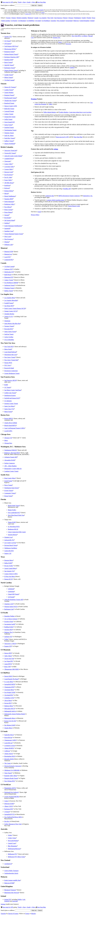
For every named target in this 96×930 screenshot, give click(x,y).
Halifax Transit (8, 290)
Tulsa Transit (8, 773)
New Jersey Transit (9, 357)
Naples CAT (7, 553)
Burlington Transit (9, 68)
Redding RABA (8, 627)
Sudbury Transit (8, 141)
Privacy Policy (35, 214)
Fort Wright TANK (9, 692)
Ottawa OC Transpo (10, 87)
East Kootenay (8, 174)
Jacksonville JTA (9, 540)
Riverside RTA (8, 329)
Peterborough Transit (10, 98)
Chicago (70, 18)
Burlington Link (9, 609)
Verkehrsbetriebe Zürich (11, 873)
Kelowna (6, 188)
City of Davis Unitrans (10, 619)
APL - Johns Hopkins (10, 466)
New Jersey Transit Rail (11, 360)
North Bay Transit (9, 138)
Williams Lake (8, 244)
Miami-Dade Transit (13, 505)
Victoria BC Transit (9, 153)
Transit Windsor (8, 92)
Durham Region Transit (11, 54)
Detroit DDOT (8, 676)
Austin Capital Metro (10, 568)
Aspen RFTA (8, 664)
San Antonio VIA (9, 571)
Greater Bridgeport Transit (11, 373)
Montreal (30, 18)
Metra (6, 440)
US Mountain (22, 20)
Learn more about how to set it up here (80, 112)
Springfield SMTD (9, 684)
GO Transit (7, 41)
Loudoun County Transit (11, 471)
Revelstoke (7, 217)
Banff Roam (7, 274)
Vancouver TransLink (10, 150)
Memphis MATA (9, 759)
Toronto (8, 18)
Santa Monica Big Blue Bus (12, 323)
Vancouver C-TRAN (10, 643)
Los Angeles (42, 18)
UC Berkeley (8, 401)
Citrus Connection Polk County (17, 532)
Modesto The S (8, 632)
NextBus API (67, 188)
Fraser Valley (8, 180)
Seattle (84, 18)
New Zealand (61, 20)
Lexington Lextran (9, 745)
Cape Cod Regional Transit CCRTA (14, 428)
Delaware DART (9, 803)
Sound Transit (8, 481)
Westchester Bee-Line (10, 354)
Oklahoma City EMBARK (12, 770)
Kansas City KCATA (10, 721)
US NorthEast (46, 20)
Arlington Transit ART (10, 457)
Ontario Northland (9, 143)
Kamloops (7, 185)
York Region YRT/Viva (11, 46)
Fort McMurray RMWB (11, 282)
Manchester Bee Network (11, 892)
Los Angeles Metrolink (11, 300)
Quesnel (6, 215)
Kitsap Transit (8, 496)
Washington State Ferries (11, 488)
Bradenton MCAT (13, 529)
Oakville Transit (9, 65)
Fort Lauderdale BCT (14, 512)
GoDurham (11, 591)
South (28, 2)
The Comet (7, 763)
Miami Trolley (12, 510)
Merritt (6, 193)
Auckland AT (8, 863)
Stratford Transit (9, 127)
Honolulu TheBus (9, 616)
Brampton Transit (9, 51)
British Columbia (39, 9)
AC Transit (7, 387)
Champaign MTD (9, 687)
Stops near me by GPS (62, 137)
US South (38, 20)
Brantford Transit (9, 103)
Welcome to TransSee (38, 31)
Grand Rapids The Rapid (11, 679)
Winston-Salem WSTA (10, 606)
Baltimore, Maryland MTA (12, 453)
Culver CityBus (8, 337)
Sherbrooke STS (9, 272)
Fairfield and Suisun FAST (12, 398)
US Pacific (14, 20)
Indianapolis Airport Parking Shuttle (14, 714)
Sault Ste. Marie (9, 135)
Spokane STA (8, 636)
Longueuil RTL (8, 259)
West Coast (7, 236)
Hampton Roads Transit (11, 778)
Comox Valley (8, 164)
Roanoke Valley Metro (10, 775)
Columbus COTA (9, 698)
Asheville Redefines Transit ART (13, 599)
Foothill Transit (8, 303)
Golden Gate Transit (10, 393)
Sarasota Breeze (12, 534)
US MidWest (30, 20)
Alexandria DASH (9, 460)
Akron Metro (8, 700)
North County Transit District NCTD (14, 308)
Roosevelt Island (9, 368)
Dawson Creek (8, 172)
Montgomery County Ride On (12, 468)
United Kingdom (84, 20)
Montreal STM (8, 251)
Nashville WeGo (9, 735)
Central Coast (12, 843)
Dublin (20, 899)
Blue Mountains (12, 846)
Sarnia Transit (8, 125)
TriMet (6, 639)
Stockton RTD (8, 629)
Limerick (7, 901)
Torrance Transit (9, 326)
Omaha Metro (8, 728)
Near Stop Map (40, 2)
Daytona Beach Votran (10, 545)
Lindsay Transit (8, 114)
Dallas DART (8, 563)
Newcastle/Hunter (13, 840)
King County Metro (10, 478)
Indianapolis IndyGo (10, 711)
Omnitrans (7, 321)
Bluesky (33, 913)
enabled (72, 67)
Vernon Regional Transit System (13, 234)
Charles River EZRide (10, 423)
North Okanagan (9, 201)
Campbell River (8, 158)
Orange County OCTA (10, 311)
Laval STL (7, 257)
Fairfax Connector (9, 463)
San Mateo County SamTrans (12, 390)
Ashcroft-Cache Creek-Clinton (13, 156)
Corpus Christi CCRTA (11, 574)
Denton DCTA (8, 579)
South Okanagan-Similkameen (13, 226)
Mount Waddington (9, 196)
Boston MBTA (8, 418)
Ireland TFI (7, 899)
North (19, 2)
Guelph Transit (8, 75)
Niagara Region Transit (11, 70)
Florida (89, 18)
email (39, 211)
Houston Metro (8, 560)
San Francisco (58, 18)
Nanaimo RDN (8, 199)
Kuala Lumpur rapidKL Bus (12, 880)
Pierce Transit (8, 485)
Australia (53, 20)
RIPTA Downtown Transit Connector (69, 196)
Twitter (27, 913)
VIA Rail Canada (9, 80)
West (33, 2)
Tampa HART (12, 522)
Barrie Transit (8, 62)
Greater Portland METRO (11, 796)
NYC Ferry (7, 365)
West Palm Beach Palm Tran (16, 515)
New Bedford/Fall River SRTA (13, 817)
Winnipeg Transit (9, 288)
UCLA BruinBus (9, 339)
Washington (77, 18)
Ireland (92, 20)
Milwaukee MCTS (9, 708)
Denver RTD (8, 653)
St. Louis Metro (8, 681)
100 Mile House (8, 183)
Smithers (6, 223)
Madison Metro (8, 706)
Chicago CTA (8, 438)
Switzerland (69, 20)
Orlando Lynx (8, 537)
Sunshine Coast (8, 231)
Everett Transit (8, 490)
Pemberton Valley (9, 204)
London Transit (8, 90)
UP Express (7, 43)
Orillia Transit (8, 119)
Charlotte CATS (8, 604)
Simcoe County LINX (10, 106)
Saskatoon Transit (9, 285)
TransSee (3, 913)
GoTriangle (11, 597)
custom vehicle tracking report (55, 200)
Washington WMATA (10, 450)
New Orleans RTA (9, 781)
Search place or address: (16, 5)
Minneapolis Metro (9, 718)
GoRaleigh (11, 589)
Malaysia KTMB (9, 883)
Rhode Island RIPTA (10, 425)
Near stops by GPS (7, 2)
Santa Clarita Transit (10, 331)
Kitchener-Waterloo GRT (11, 57)
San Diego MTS (9, 306)
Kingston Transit (9, 95)
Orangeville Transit (9, 116)
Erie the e (7, 821)
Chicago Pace (8, 443)
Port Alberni (7, 207)
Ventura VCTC (8, 316)
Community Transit (9, 493)
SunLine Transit (8, 334)
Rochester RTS (8, 809)
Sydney (10, 835)
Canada (36, 18)
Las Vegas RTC (8, 661)
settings (43, 12)
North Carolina (5, 20)
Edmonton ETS (8, 277)
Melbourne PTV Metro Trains (16, 857)
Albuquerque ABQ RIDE (11, 669)
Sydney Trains (12, 838)
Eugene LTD (28, 14)
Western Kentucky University (12, 766)
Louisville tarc (8, 743)
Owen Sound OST (9, 122)
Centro (6, 801)
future (60, 42)
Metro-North (8, 349)
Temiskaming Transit (10, 130)
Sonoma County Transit (11, 403)
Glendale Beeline (9, 314)
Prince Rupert (8, 212)
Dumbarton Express (10, 395)
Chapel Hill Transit (13, 594)
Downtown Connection (11, 370)
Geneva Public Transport (11, 870)
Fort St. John (8, 177)
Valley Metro (8, 656)
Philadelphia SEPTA (10, 788)
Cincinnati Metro (9, 689)
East (24, 2)
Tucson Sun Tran (9, 658)
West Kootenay (8, 239)
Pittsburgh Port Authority (11, 792)
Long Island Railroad (10, 352)
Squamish (7, 228)
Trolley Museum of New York (13, 824)
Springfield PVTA (9, 814)
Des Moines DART (9, 725)
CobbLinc (7, 751)
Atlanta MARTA (9, 748)
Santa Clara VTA (9, 409)
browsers (68, 44)
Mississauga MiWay (10, 49)
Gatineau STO (8, 269)
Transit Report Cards (74, 206)
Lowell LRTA (8, 431)
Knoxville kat (8, 737)
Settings (3, 904)
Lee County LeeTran (10, 542)
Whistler (6, 242)
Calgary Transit (8, 280)
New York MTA (8, 346)
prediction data (49, 196)
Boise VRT (7, 666)
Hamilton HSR (8, 59)
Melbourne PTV (12, 854)
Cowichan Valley (9, 166)
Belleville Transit (9, 108)
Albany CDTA (8, 806)
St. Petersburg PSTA (14, 526)
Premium (34, 99)
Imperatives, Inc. (88, 196)
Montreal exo (8, 254)
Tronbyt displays (63, 112)
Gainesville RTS (9, 551)
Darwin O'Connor (13, 913)
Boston (65, 18)
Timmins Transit (9, 133)
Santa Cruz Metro (9, 406)
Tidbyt (50, 104)
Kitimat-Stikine (8, 191)
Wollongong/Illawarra (14, 848)
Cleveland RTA (8, 695)
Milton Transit (8, 77)
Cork (23, 899)
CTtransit (7, 811)
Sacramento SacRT (9, 624)
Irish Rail (15, 901)
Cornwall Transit (9, 111)
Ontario (14, 18)
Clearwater (7, 161)
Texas (93, 18)
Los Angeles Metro (9, 297)
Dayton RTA (8, 703)
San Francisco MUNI (10, 380)
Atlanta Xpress (8, 753)
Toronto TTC (8, 36)
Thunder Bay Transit (10, 100)
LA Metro (84, 36)
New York (50, 18)
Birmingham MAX (9, 756)
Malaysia (76, 20)
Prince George (8, 209)
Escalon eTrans (8, 621)
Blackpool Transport (10, 890)
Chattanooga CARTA (10, 740)
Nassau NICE (8, 362)
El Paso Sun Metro (9, 576)
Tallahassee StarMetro (10, 548)
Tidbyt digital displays (49, 112)
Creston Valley (8, 169)
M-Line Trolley (8, 565)
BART (6, 384)
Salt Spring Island (9, 220)
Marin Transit (8, 411)
